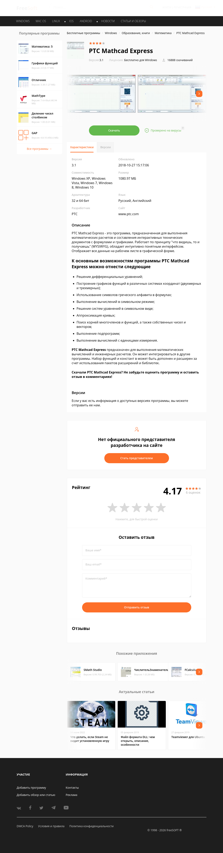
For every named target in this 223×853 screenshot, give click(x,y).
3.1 (96, 60)
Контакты (72, 787)
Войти (167, 7)
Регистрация (182, 7)
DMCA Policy (25, 826)
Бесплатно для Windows (140, 60)
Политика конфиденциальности (91, 826)
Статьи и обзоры (133, 21)
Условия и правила (51, 826)
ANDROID (86, 21)
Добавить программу (31, 787)
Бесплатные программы (83, 33)
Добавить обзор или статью (36, 795)
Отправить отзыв (136, 607)
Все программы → (39, 149)
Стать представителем (136, 458)
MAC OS (41, 21)
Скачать (114, 130)
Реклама (71, 795)
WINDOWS (23, 21)
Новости (108, 21)
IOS (71, 21)
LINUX (56, 21)
